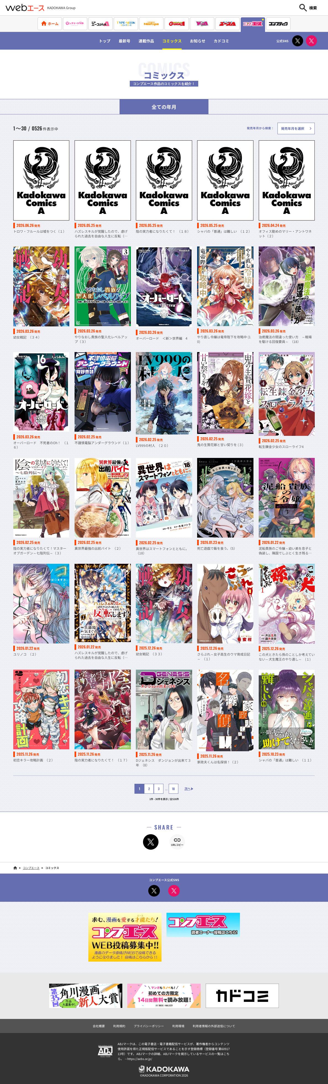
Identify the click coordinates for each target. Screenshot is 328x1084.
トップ (99, 40)
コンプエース (31, 867)
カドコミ (227, 40)
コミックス (173, 40)
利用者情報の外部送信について (214, 1025)
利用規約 (119, 1025)
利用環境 (178, 1025)
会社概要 (99, 1025)
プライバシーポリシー (149, 1025)
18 (172, 788)
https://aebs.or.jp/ (140, 1058)
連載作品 (144, 40)
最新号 (120, 40)
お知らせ (201, 40)
